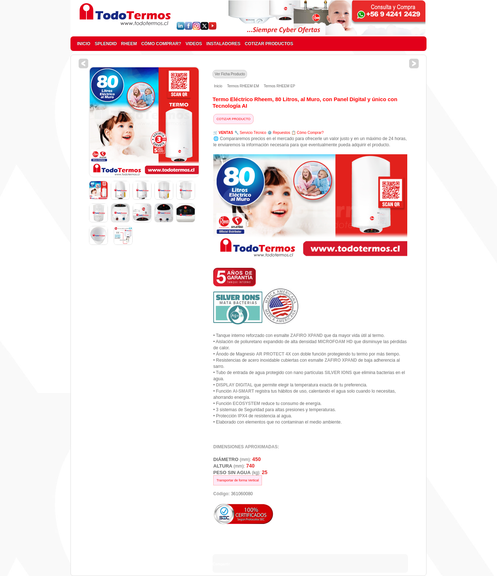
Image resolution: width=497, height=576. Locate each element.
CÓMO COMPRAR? (161, 43)
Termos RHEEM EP (279, 86)
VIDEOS (194, 43)
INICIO (83, 43)
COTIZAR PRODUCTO (233, 119)
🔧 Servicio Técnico (250, 133)
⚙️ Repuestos (278, 133)
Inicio (218, 86)
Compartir (221, 564)
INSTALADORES (223, 43)
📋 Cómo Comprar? (307, 133)
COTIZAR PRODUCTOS (269, 43)
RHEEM (129, 43)
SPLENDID (106, 43)
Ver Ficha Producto (230, 74)
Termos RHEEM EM (243, 86)
